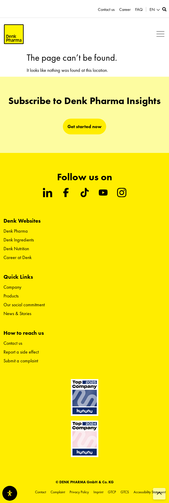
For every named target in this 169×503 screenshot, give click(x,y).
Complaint (58, 492)
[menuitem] (155, 9)
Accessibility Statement (150, 492)
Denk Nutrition (16, 248)
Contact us (106, 9)
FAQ (139, 9)
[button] (160, 34)
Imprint (98, 492)
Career (125, 9)
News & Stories (17, 313)
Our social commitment (24, 304)
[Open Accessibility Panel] (9, 493)
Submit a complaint (20, 361)
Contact (40, 492)
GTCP (112, 492)
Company (12, 287)
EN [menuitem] (152, 9)
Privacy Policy (79, 492)
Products (11, 296)
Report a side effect (21, 352)
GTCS (125, 492)
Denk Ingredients (18, 240)
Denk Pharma (15, 231)
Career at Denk (17, 257)
